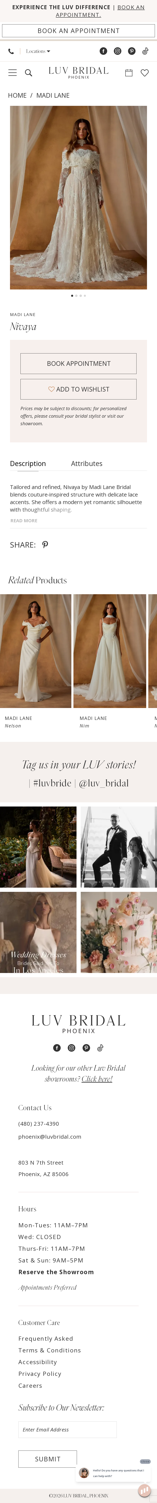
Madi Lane (53, 95)
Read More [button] (23, 520)
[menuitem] (11, 51)
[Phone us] (11, 51)
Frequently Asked (45, 1338)
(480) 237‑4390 (38, 1123)
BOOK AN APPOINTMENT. (100, 10)
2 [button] (76, 295)
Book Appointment (79, 363)
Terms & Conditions (49, 1350)
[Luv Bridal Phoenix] (78, 73)
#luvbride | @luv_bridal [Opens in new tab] (81, 783)
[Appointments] (78, 30)
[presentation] (36, 651)
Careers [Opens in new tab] (30, 1385)
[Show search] (28, 72)
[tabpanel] (78, 197)
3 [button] (80, 295)
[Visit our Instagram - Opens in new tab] (118, 51)
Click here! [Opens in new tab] (97, 1079)
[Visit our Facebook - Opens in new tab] (103, 51)
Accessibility (37, 1362)
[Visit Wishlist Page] (145, 73)
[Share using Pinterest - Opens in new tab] (45, 544)
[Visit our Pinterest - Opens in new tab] (132, 51)
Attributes (86, 463)
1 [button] (72, 295)
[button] (38, 51)
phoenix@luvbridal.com (50, 1136)
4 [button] (85, 295)
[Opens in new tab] (38, 847)
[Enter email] (67, 1429)
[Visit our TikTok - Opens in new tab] (145, 51)
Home (17, 95)
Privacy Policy (39, 1374)
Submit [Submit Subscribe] (48, 1459)
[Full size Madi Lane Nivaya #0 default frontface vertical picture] (78, 197)
